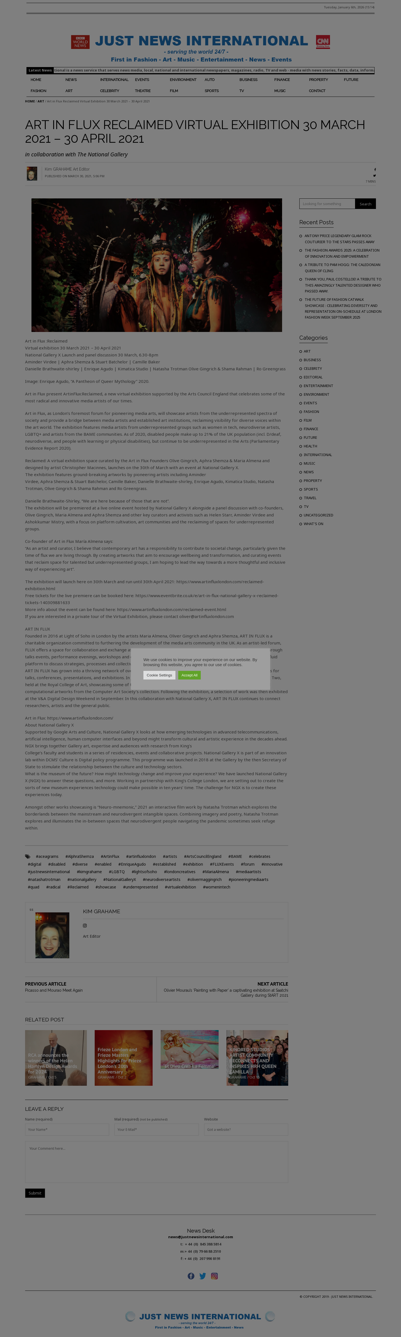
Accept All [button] (189, 675)
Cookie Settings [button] (159, 675)
